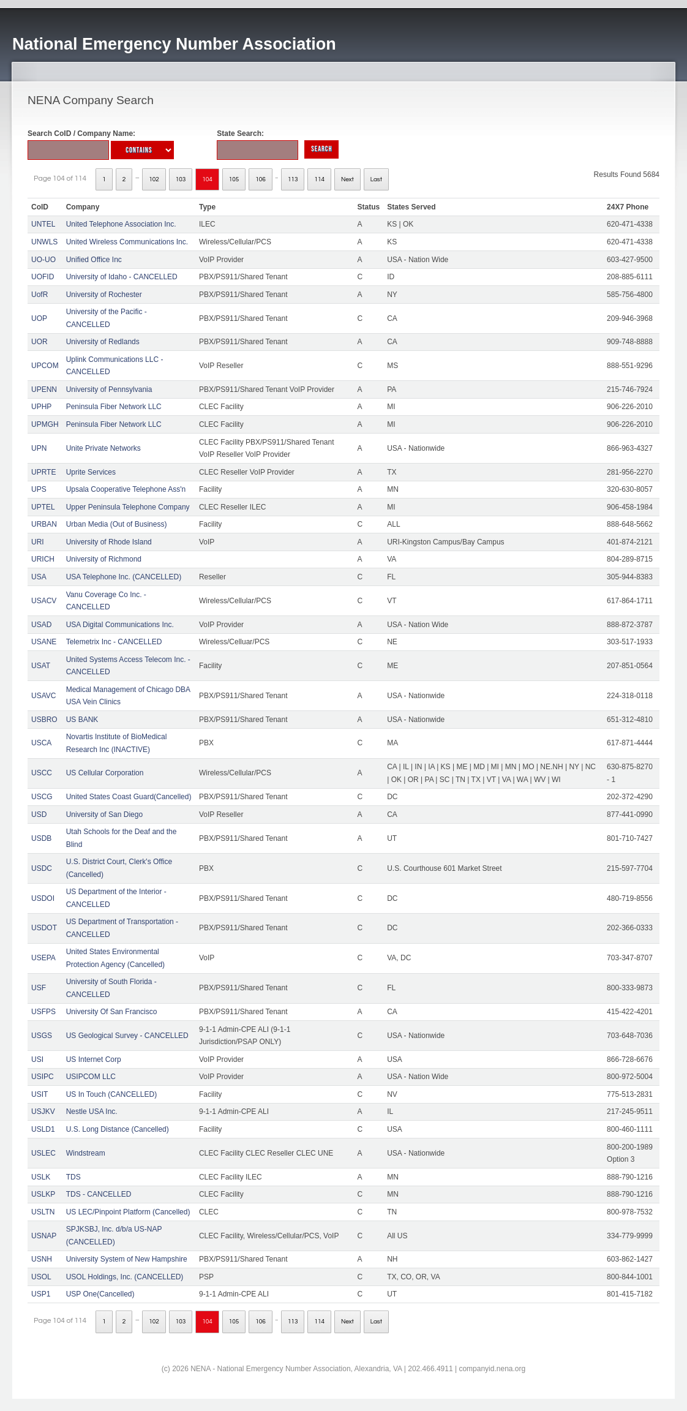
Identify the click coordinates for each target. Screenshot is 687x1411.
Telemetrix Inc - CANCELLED (114, 642)
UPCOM (45, 365)
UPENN (44, 389)
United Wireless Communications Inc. (127, 242)
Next (347, 179)
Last (376, 179)
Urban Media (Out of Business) (116, 524)
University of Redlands (103, 341)
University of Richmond (103, 559)
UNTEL (43, 224)
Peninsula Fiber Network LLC (114, 406)
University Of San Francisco (111, 1011)
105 (234, 179)
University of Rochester (104, 294)
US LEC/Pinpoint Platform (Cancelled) (128, 1212)
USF (38, 988)
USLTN (42, 1212)
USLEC (43, 1153)
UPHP (41, 406)
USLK (40, 1177)
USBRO (44, 719)
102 (154, 179)
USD (39, 814)
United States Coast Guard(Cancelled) (129, 796)
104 (207, 179)
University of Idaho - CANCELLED (122, 277)
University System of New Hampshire (126, 1259)
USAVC (43, 695)
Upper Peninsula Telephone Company (128, 507)
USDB (41, 838)
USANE (43, 642)
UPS (39, 489)
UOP (39, 318)
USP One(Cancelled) (100, 1294)
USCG (42, 796)
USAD (41, 624)
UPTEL (43, 507)
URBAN (44, 524)
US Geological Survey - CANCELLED (127, 1035)
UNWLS (44, 242)
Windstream (85, 1153)
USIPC (42, 1076)
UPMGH (45, 424)
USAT (40, 665)
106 (260, 179)
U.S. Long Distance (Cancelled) (117, 1129)
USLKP (43, 1194)
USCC (41, 773)
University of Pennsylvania (109, 389)
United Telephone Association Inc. (121, 224)
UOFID (42, 277)
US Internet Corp (93, 1059)
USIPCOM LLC (91, 1076)
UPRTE (43, 472)
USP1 (40, 1294)
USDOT (44, 928)
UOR (39, 341)
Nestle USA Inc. (92, 1111)
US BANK (82, 719)
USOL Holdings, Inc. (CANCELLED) (125, 1277)
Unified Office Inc (94, 259)
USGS (41, 1035)
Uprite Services (91, 472)
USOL (41, 1277)
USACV (43, 600)
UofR (39, 294)
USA (39, 577)
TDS (73, 1177)
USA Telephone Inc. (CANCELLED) (124, 577)
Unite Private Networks (103, 448)
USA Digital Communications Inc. (120, 624)
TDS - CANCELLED (99, 1194)
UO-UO (43, 259)
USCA (41, 743)
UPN (39, 448)
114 (319, 179)
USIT (39, 1094)
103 (181, 179)
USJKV (43, 1111)
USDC (41, 868)
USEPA (43, 958)
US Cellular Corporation (105, 773)
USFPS (43, 1011)
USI (37, 1059)
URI (37, 542)
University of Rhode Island (109, 542)
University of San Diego (104, 814)
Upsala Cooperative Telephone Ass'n (126, 489)
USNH (41, 1259)
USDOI (42, 898)
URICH (42, 559)
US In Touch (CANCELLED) (111, 1094)
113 (293, 179)
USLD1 (43, 1129)
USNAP (43, 1236)
